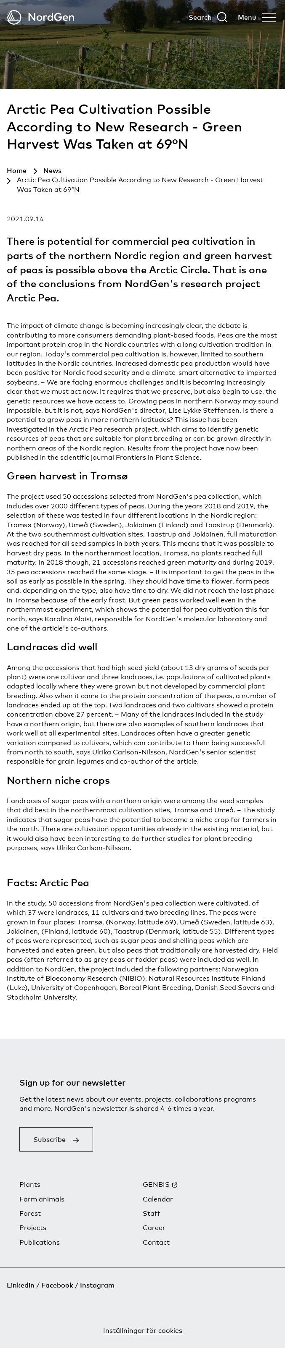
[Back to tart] (40, 17)
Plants (29, 1184)
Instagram (97, 1285)
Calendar (158, 1199)
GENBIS (156, 1184)
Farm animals (41, 1199)
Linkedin (21, 1285)
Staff (151, 1213)
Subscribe (49, 1139)
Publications (39, 1242)
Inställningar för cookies (142, 1331)
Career (154, 1228)
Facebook (57, 1285)
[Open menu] (256, 17)
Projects (32, 1228)
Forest (30, 1213)
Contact (156, 1242)
